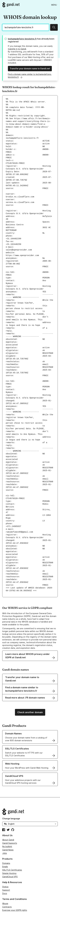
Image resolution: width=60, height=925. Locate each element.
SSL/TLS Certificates (12, 870)
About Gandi (8, 840)
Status (5, 886)
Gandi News (8, 850)
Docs (4, 893)
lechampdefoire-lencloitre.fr (22, 39)
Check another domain (30, 712)
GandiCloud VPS (10, 876)
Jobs (4, 853)
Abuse (5, 903)
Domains (6, 863)
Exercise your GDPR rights (14, 910)
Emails (5, 866)
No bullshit (7, 846)
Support (6, 890)
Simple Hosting (9, 873)
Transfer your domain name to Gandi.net (30, 68)
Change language (11, 818)
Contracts (7, 907)
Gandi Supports (9, 843)
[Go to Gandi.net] (11, 4)
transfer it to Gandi (17, 49)
